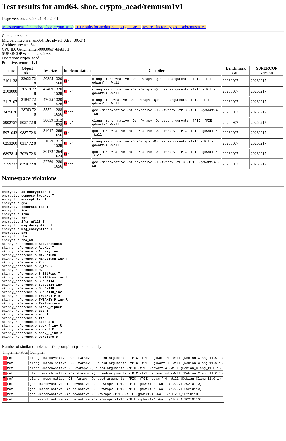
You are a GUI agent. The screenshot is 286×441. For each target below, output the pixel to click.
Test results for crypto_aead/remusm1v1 (174, 27)
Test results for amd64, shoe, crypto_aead (108, 27)
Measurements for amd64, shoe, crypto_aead (37, 27)
